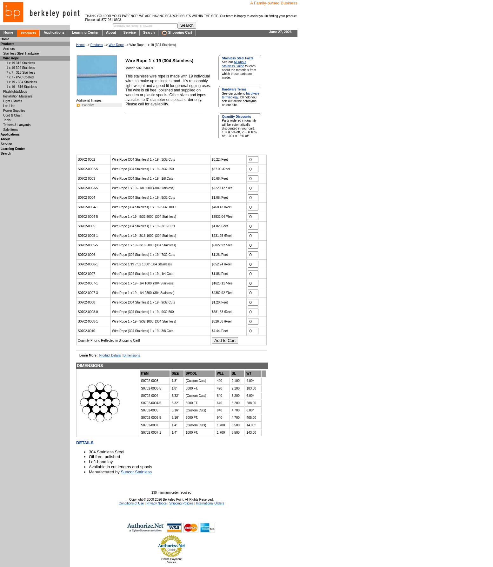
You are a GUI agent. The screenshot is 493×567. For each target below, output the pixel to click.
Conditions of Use (131, 503)
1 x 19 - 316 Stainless (21, 87)
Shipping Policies (181, 503)
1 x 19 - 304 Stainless (21, 82)
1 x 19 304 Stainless (20, 68)
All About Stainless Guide (234, 64)
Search (149, 32)
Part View (88, 104)
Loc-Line (9, 106)
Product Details (110, 355)
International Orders (210, 503)
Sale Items (10, 129)
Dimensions (131, 355)
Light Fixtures (12, 101)
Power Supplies (14, 110)
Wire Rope (116, 45)
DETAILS (85, 442)
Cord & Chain (12, 115)
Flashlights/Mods (15, 91)
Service (129, 32)
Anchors (9, 48)
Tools (6, 120)
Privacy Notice (156, 503)
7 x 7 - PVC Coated (20, 77)
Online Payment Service (171, 560)
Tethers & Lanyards (16, 125)
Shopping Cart (177, 32)
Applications (53, 32)
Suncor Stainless (136, 472)
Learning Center (85, 32)
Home (8, 32)
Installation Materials (17, 96)
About (111, 32)
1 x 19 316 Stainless (20, 63)
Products (28, 33)
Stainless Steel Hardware (21, 53)
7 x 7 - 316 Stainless (20, 72)
